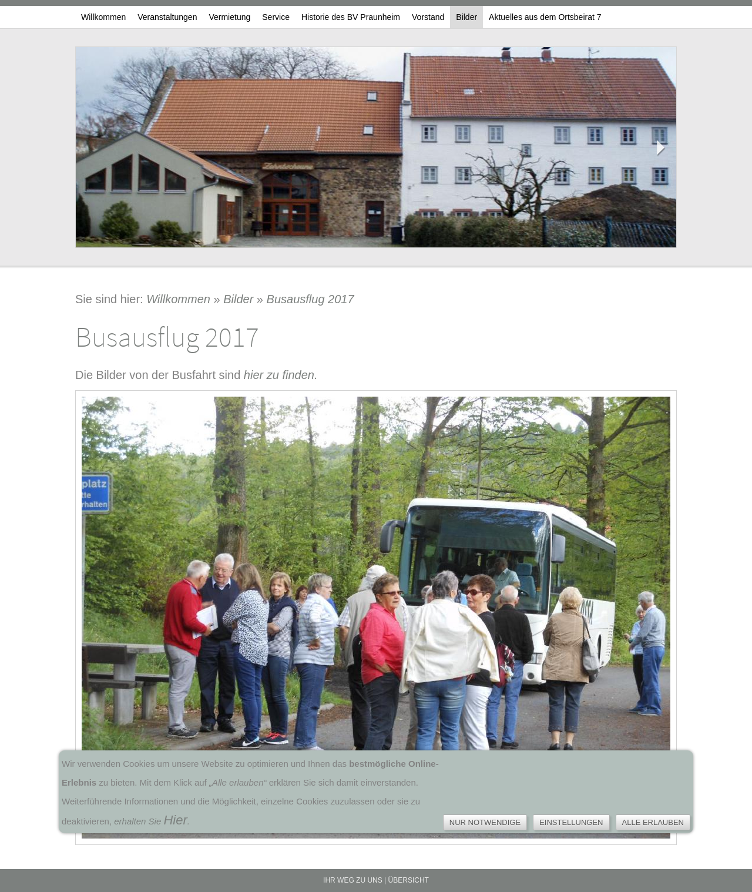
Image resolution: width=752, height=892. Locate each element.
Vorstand (428, 17)
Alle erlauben (653, 822)
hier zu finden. (281, 374)
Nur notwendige (485, 822)
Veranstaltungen (167, 17)
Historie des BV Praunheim (350, 17)
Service (276, 17)
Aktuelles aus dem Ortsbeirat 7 (545, 17)
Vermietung (229, 17)
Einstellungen (571, 822)
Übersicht (408, 880)
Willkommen (103, 17)
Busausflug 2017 (310, 299)
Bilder (466, 17)
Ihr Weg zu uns (352, 880)
